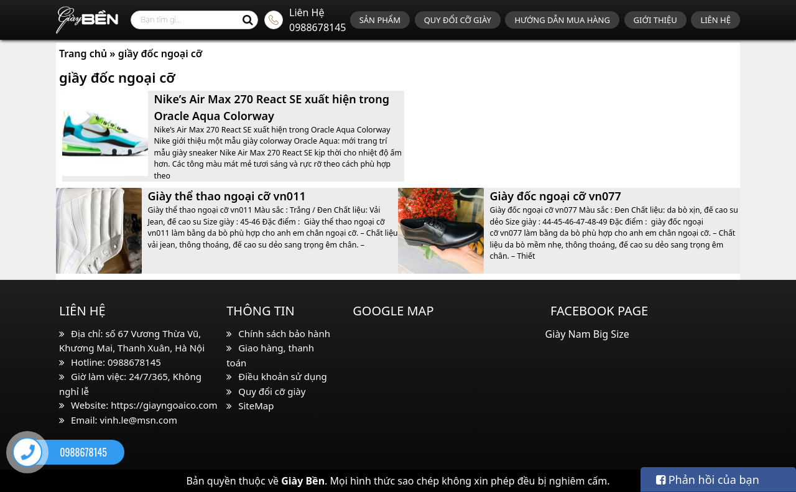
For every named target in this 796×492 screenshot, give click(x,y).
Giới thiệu (655, 20)
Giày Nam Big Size (587, 334)
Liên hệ (715, 20)
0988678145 (317, 27)
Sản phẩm (379, 20)
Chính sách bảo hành (284, 333)
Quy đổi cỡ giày (457, 20)
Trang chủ (83, 53)
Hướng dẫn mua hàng (562, 20)
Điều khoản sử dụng (282, 376)
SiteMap (256, 405)
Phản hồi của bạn (707, 479)
